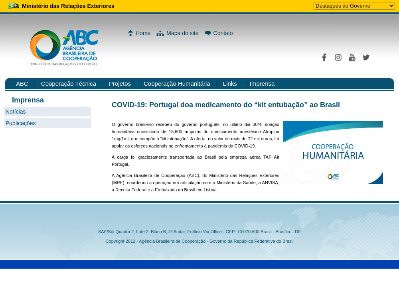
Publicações (21, 123)
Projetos (120, 83)
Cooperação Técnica (68, 83)
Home (143, 33)
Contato (223, 33)
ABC (22, 83)
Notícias (16, 111)
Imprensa (262, 83)
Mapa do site (182, 33)
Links (230, 83)
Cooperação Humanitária (177, 83)
